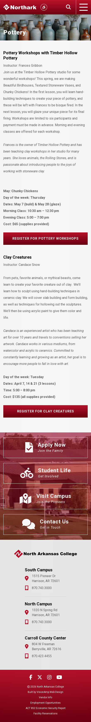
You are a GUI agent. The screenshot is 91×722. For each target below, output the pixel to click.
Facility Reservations (45, 713)
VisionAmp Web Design (50, 692)
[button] (45, 238)
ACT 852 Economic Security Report (46, 708)
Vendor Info (45, 697)
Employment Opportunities (45, 702)
